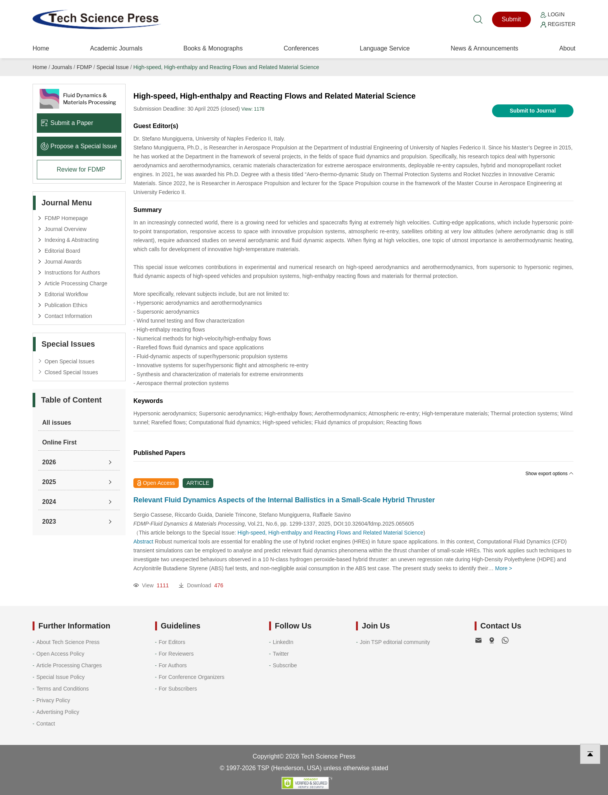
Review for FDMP (81, 169)
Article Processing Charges (69, 665)
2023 (49, 521)
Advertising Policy (57, 712)
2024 (49, 501)
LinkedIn (283, 642)
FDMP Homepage (66, 218)
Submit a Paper (67, 123)
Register (558, 24)
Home (41, 48)
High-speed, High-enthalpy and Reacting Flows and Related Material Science (226, 67)
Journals (62, 67)
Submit (511, 19)
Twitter (281, 654)
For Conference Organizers (192, 677)
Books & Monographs (213, 48)
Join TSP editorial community (395, 642)
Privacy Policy (53, 700)
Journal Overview (65, 229)
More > (503, 568)
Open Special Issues (69, 361)
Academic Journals (116, 48)
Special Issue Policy (60, 677)
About (567, 48)
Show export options (549, 473)
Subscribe (285, 665)
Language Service (385, 48)
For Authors (173, 665)
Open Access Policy (60, 654)
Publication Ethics (66, 305)
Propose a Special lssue (79, 146)
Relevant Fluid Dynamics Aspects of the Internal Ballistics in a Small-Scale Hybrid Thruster (284, 500)
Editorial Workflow (66, 294)
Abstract (143, 541)
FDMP (84, 67)
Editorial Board (62, 251)
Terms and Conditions (62, 689)
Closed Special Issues (71, 372)
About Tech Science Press (68, 642)
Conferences (301, 48)
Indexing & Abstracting (71, 240)
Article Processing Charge (76, 283)
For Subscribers (178, 689)
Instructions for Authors (72, 272)
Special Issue (113, 67)
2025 (49, 482)
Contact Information (68, 316)
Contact (45, 723)
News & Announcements (484, 48)
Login (553, 14)
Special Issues (68, 344)
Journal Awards (63, 262)
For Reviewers (176, 654)
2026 (49, 462)
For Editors (172, 642)
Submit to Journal (533, 111)
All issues (56, 422)
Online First (59, 442)
